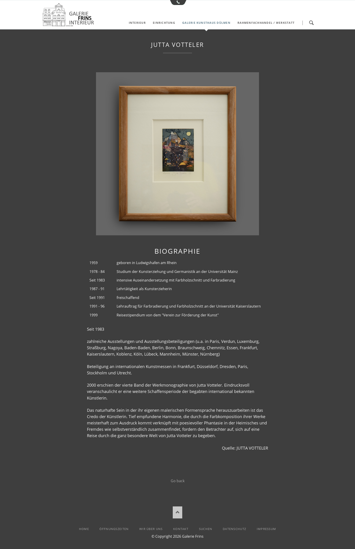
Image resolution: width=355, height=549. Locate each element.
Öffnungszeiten (114, 529)
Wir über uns (151, 529)
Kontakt (180, 529)
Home (84, 529)
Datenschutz (234, 529)
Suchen (311, 23)
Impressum (266, 529)
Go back (178, 480)
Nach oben (177, 512)
